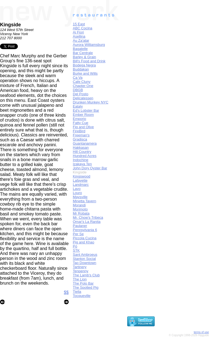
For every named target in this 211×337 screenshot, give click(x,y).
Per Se (78, 234)
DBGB (78, 90)
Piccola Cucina (84, 238)
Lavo (76, 189)
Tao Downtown (84, 263)
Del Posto (80, 94)
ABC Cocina (82, 28)
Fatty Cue (80, 123)
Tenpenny (80, 271)
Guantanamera (85, 143)
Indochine (80, 160)
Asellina (79, 36)
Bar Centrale (83, 53)
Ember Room (83, 115)
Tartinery (80, 267)
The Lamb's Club (86, 275)
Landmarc (81, 184)
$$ (66, 292)
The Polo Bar (83, 283)
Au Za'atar (81, 40)
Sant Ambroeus (85, 254)
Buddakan (81, 69)
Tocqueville (81, 296)
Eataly (78, 106)
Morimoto (80, 209)
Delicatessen (83, 98)
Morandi (79, 205)
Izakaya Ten (82, 164)
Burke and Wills (85, 73)
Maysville (80, 197)
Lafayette (80, 180)
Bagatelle (80, 49)
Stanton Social (84, 259)
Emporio (79, 119)
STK (76, 250)
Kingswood (81, 176)
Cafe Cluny (81, 82)
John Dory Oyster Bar (90, 168)
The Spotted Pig (85, 287)
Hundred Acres (84, 156)
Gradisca (80, 139)
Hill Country (82, 152)
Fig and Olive (83, 127)
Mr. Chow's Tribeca (88, 217)
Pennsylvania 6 (85, 230)
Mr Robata (81, 213)
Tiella (77, 292)
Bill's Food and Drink (89, 61)
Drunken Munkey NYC (90, 102)
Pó (75, 246)
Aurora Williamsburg (89, 45)
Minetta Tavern (84, 201)
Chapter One (83, 86)
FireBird (79, 131)
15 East (79, 24)
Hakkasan (81, 147)
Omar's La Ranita (87, 222)
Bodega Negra (84, 65)
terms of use (201, 332)
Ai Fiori (78, 32)
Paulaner (80, 226)
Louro (77, 193)
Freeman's (81, 135)
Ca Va (77, 77)
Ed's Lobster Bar (86, 110)
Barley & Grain (84, 57)
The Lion (80, 279)
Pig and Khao (83, 242)
